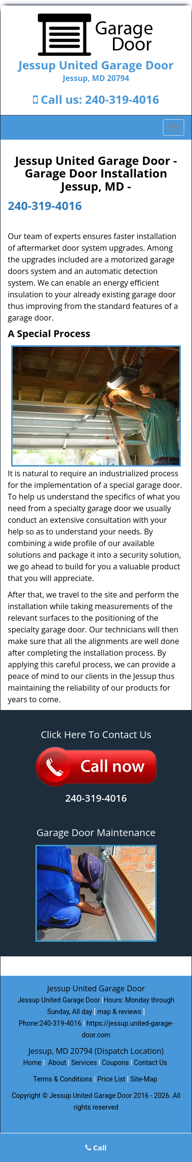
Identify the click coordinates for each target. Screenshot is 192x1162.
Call (96, 1147)
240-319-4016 (122, 99)
